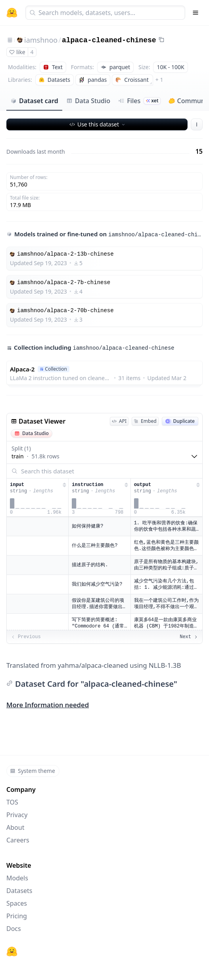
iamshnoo (41, 40)
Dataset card (34, 100)
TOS (12, 802)
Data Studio (88, 100)
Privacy (16, 814)
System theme (32, 770)
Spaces (16, 903)
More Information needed (47, 704)
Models (17, 878)
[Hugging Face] (11, 951)
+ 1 (159, 79)
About (15, 827)
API (119, 421)
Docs (13, 928)
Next (189, 637)
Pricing (16, 916)
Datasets (19, 890)
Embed (145, 421)
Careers (17, 840)
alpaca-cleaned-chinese (109, 40)
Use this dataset (97, 124)
